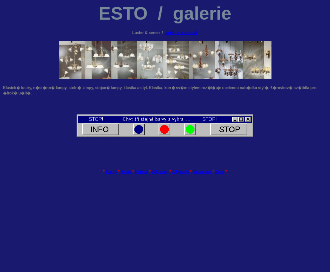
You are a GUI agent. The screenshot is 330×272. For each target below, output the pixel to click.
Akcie (125, 171)
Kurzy (111, 171)
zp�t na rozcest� (181, 33)
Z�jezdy (160, 171)
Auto (219, 171)
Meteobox (202, 171)
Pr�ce (141, 171)
